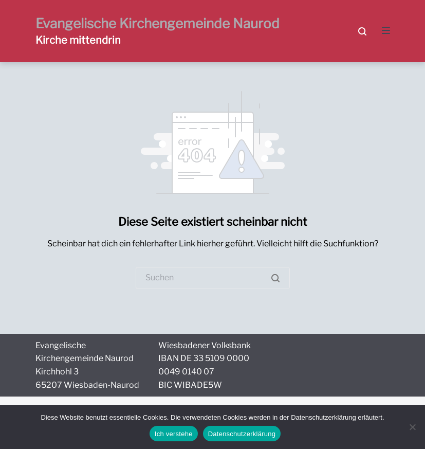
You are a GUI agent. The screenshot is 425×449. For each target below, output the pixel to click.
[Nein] (412, 427)
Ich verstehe (174, 434)
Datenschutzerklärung (241, 434)
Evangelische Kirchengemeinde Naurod (157, 23)
